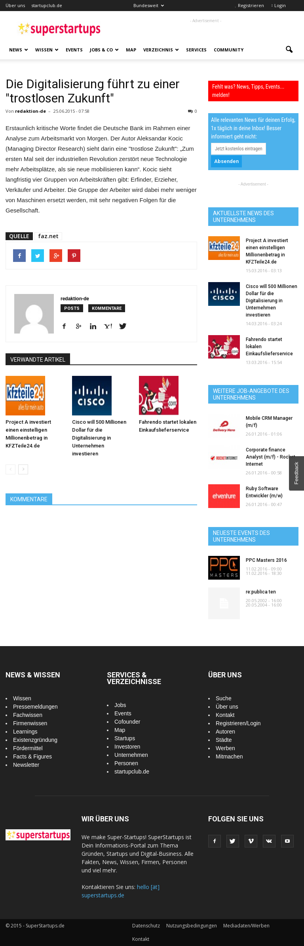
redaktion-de (30, 111)
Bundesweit (148, 5)
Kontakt (225, 715)
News (18, 50)
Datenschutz (146, 925)
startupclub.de (46, 5)
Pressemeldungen (35, 706)
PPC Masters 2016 (266, 560)
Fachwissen (27, 715)
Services (196, 50)
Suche (224, 698)
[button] (288, 49)
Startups (124, 738)
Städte (224, 740)
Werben (225, 748)
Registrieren (251, 5)
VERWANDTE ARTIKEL (37, 359)
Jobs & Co (104, 50)
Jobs (120, 705)
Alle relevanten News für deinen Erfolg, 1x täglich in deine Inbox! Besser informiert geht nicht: (253, 128)
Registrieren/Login (238, 723)
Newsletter (26, 765)
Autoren (225, 731)
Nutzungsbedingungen (191, 925)
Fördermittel (28, 748)
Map (131, 50)
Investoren (127, 746)
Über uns (15, 5)
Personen (126, 763)
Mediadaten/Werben (246, 925)
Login (280, 5)
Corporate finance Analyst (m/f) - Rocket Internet (270, 457)
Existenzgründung (35, 740)
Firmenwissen (30, 723)
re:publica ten (261, 592)
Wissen (47, 50)
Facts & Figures (32, 756)
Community (228, 50)
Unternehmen (131, 755)
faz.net (48, 236)
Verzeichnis (161, 50)
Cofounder (127, 722)
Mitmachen (229, 756)
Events (74, 50)
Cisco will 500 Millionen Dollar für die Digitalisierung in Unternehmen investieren (99, 438)
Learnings (25, 731)
